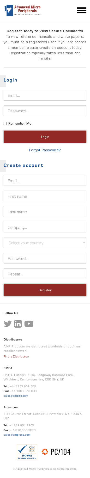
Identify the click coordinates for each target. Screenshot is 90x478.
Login (45, 136)
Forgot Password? (45, 150)
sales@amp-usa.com (17, 435)
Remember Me (19, 123)
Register (45, 289)
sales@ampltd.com (16, 396)
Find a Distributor (16, 356)
